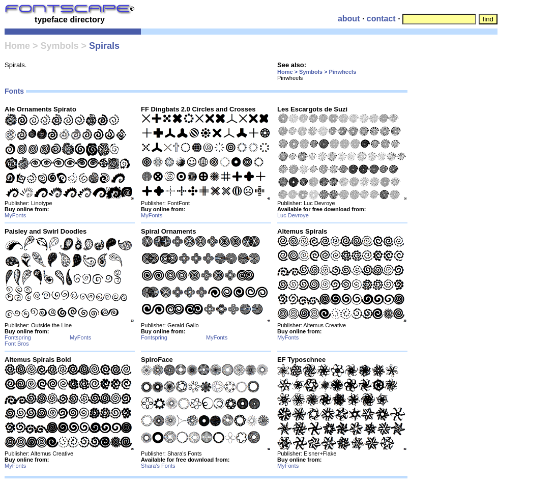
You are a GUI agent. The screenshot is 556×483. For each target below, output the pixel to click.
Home (17, 46)
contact (381, 18)
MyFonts (15, 215)
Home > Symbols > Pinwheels (316, 72)
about (349, 18)
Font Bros (17, 343)
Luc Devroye (293, 215)
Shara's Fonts (158, 466)
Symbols (60, 46)
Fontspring (18, 337)
